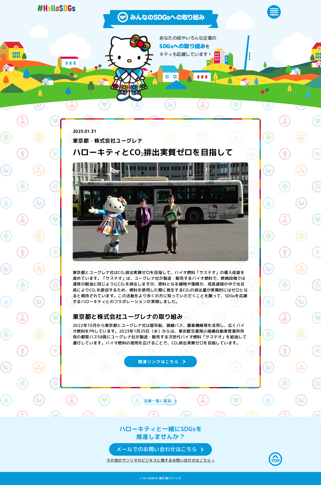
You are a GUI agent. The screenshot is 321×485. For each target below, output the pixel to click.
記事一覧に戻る (157, 401)
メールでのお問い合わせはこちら (156, 449)
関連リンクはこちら (158, 361)
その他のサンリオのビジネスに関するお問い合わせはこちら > (161, 460)
